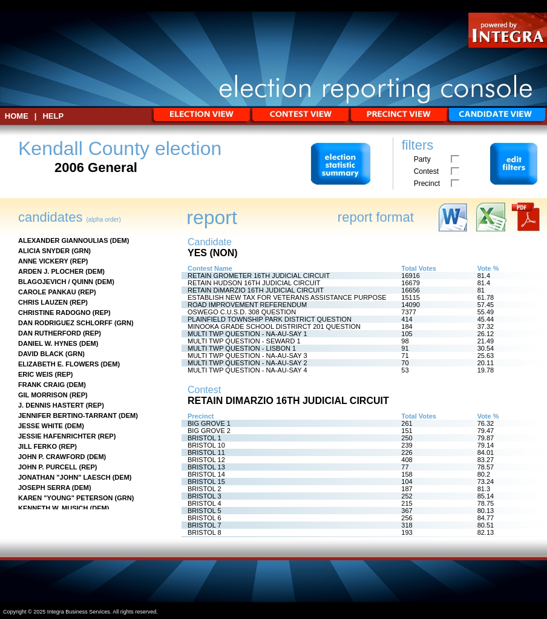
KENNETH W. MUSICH (53, 508)
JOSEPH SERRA (44, 487)
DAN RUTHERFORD (49, 333)
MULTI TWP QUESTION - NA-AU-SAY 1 (247, 333)
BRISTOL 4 (204, 503)
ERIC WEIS (35, 374)
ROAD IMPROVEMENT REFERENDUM (247, 304)
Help (53, 116)
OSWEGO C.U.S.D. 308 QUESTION (242, 312)
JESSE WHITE (40, 425)
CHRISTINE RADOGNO (54, 312)
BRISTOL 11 (206, 452)
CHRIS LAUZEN (43, 302)
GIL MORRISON (43, 395)
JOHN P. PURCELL (47, 467)
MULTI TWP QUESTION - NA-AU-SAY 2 (247, 362)
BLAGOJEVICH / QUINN (55, 281)
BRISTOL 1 (204, 438)
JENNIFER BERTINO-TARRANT (67, 415)
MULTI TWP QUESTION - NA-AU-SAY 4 (247, 370)
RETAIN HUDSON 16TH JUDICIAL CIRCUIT (254, 282)
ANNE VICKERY (43, 261)
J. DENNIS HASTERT (51, 405)
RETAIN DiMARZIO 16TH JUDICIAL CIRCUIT (256, 290)
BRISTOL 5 (204, 510)
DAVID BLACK (41, 353)
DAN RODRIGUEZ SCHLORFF (65, 322)
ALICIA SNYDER (44, 250)
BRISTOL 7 (204, 525)
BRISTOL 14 (206, 474)
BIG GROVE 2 (209, 430)
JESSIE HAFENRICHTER (57, 436)
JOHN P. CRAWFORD (51, 456)
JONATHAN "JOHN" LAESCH (64, 477)
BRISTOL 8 (204, 532)
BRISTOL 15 (206, 481)
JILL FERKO (37, 446)
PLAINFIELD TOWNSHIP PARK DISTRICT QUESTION (270, 319)
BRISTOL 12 (206, 459)
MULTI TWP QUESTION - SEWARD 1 (244, 341)
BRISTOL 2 (204, 488)
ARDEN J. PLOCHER (51, 271)
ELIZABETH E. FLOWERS (58, 364)
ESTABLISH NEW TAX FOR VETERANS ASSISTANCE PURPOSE (287, 297)
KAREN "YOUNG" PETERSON (65, 497)
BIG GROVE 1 (209, 423)
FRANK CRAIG (41, 384)
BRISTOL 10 (206, 445)
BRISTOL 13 (206, 467)
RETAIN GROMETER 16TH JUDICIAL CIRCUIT (259, 275)
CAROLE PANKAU (47, 292)
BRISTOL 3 (204, 496)
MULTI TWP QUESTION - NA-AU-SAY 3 (247, 355)
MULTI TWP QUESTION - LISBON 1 (242, 348)
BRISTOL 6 (204, 517)
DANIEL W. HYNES (47, 343)
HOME (16, 116)
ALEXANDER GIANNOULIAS (63, 240)
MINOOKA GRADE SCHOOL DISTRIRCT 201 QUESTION (274, 326)
